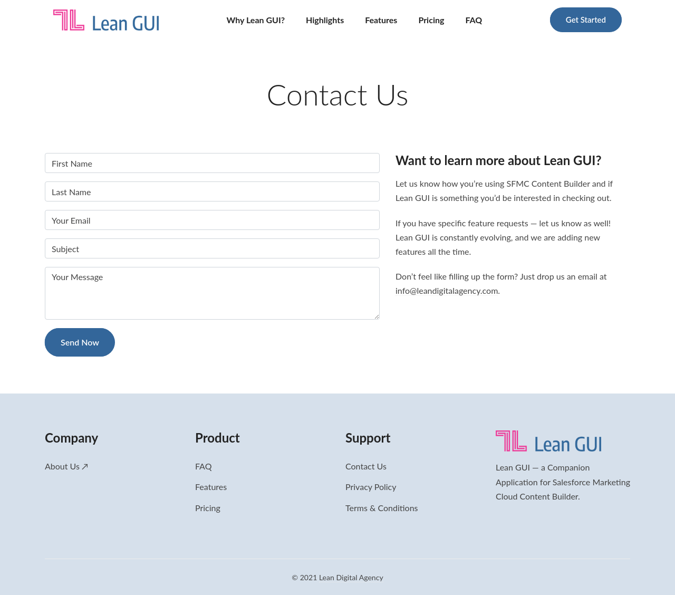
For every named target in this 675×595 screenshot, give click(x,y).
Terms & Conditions (381, 508)
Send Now (80, 342)
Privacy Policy (371, 487)
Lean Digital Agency (351, 577)
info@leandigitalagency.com (447, 290)
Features (381, 20)
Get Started (586, 19)
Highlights (325, 20)
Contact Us (366, 466)
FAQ (473, 20)
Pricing (431, 20)
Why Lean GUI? (256, 20)
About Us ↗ (66, 466)
